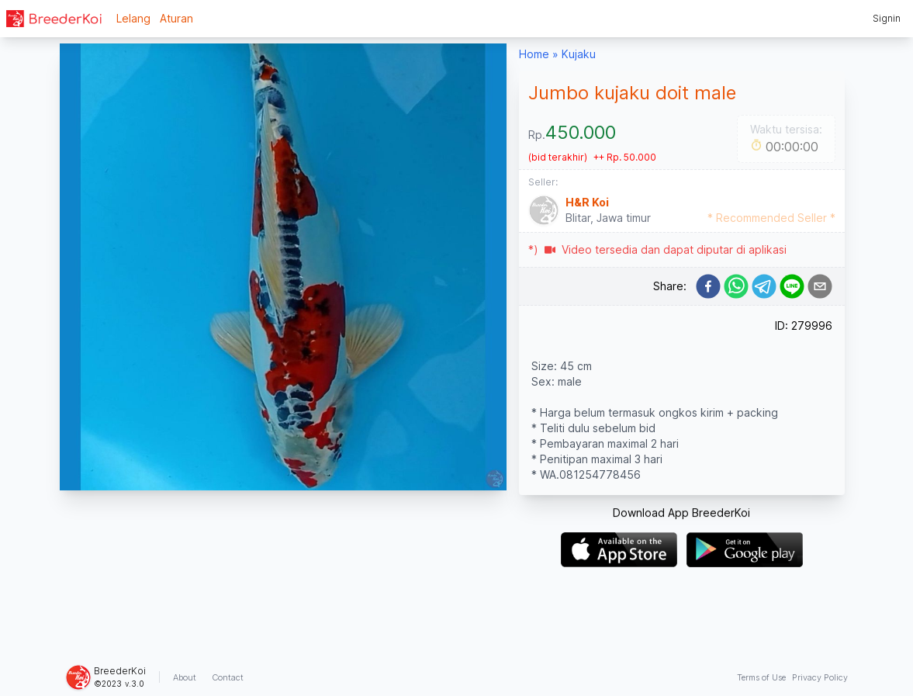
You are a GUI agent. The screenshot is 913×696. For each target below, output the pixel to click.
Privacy (820, 677)
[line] (792, 286)
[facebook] (708, 286)
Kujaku (579, 54)
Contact (228, 677)
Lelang (133, 18)
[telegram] (764, 286)
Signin (887, 18)
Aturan (176, 18)
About (184, 677)
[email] (820, 286)
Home (534, 54)
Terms (761, 677)
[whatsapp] (736, 286)
